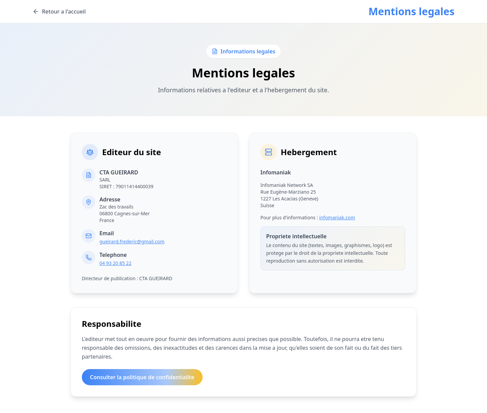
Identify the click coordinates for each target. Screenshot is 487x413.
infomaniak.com (337, 217)
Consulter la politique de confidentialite (142, 377)
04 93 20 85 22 (115, 263)
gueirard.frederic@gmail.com (131, 241)
